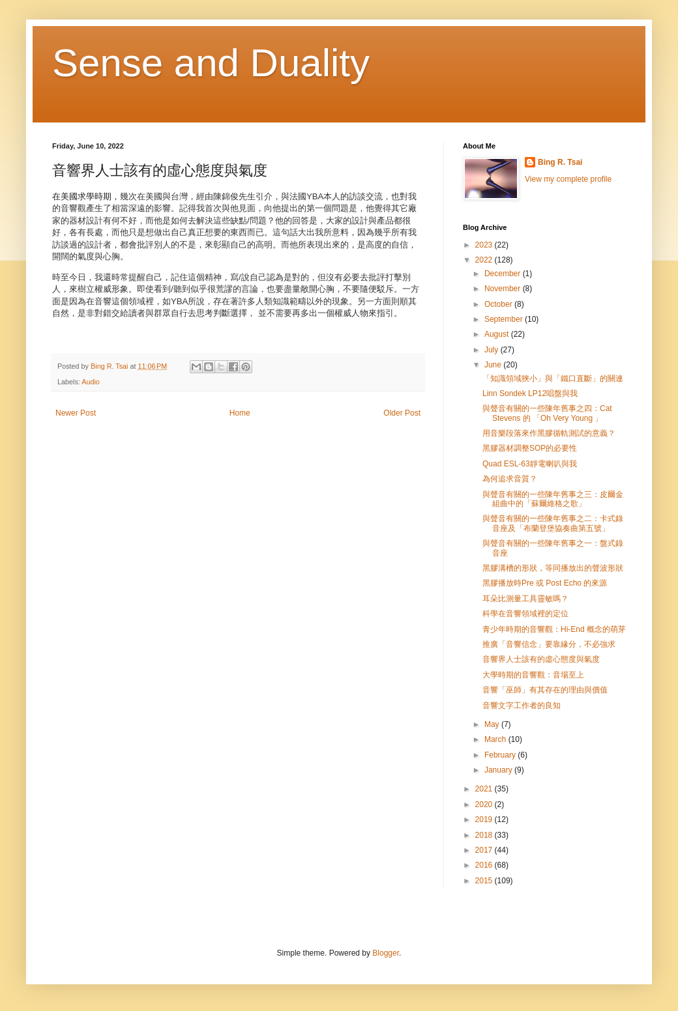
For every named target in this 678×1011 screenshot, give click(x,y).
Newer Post (75, 413)
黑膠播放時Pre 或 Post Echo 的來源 (544, 583)
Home (239, 413)
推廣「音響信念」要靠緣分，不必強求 (548, 644)
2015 (485, 880)
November (503, 288)
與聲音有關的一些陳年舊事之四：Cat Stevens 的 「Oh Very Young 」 (547, 413)
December (503, 273)
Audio (90, 382)
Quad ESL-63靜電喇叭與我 (529, 463)
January (499, 770)
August (497, 334)
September (504, 319)
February (501, 755)
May (492, 724)
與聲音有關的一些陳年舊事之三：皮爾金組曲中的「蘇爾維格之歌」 (552, 499)
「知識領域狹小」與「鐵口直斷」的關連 (552, 378)
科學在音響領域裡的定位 (525, 613)
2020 (485, 804)
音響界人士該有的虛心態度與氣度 (541, 659)
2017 (485, 850)
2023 (485, 244)
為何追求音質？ (509, 478)
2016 (485, 865)
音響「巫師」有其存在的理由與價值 (545, 689)
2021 (485, 788)
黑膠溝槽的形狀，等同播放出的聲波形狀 (552, 568)
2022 (485, 259)
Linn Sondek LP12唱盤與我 (530, 393)
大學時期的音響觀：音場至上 (533, 674)
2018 (485, 835)
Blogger (385, 953)
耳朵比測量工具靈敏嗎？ (525, 598)
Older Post (401, 413)
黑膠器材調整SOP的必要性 (529, 448)
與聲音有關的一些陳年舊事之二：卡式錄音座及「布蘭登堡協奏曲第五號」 (552, 523)
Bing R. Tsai (560, 162)
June (493, 364)
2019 (485, 819)
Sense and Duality (211, 63)
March (496, 739)
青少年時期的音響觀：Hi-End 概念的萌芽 (554, 629)
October (499, 304)
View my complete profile (568, 179)
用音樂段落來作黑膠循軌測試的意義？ (548, 433)
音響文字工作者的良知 (521, 705)
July (492, 349)
